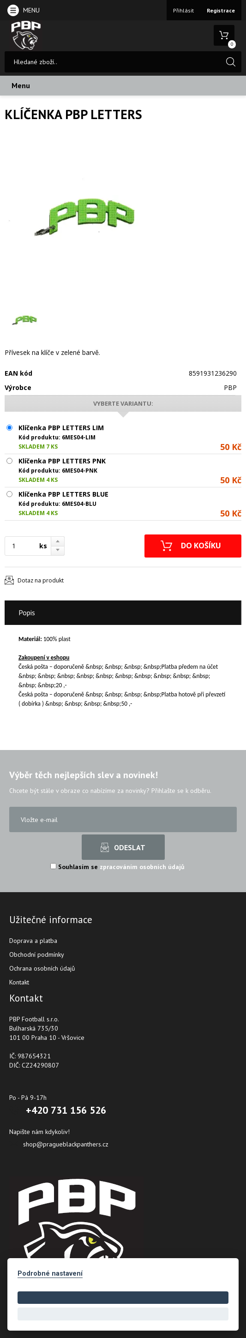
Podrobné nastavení (50, 1274)
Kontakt (19, 982)
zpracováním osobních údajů (142, 867)
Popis (26, 612)
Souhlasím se (117, 867)
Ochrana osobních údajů (42, 968)
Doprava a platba (33, 940)
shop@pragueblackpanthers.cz (65, 1144)
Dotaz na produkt (41, 580)
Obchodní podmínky (36, 954)
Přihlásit (183, 10)
